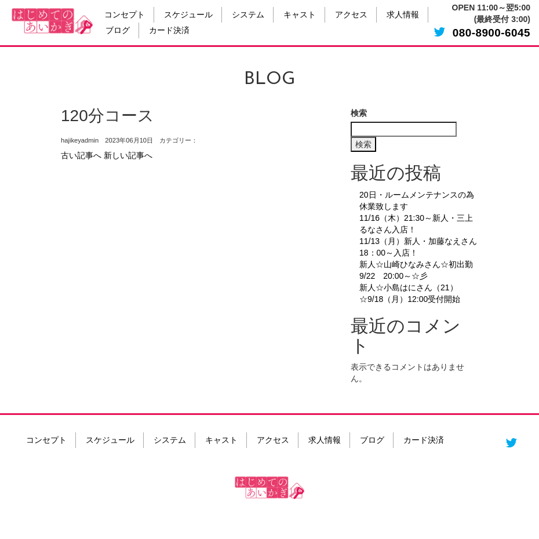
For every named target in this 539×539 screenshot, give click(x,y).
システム (248, 15)
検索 (359, 113)
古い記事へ (81, 155)
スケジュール (188, 15)
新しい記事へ (128, 155)
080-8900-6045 (491, 33)
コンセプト (124, 15)
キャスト (299, 15)
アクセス (351, 15)
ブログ (117, 31)
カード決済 (169, 31)
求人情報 (403, 15)
